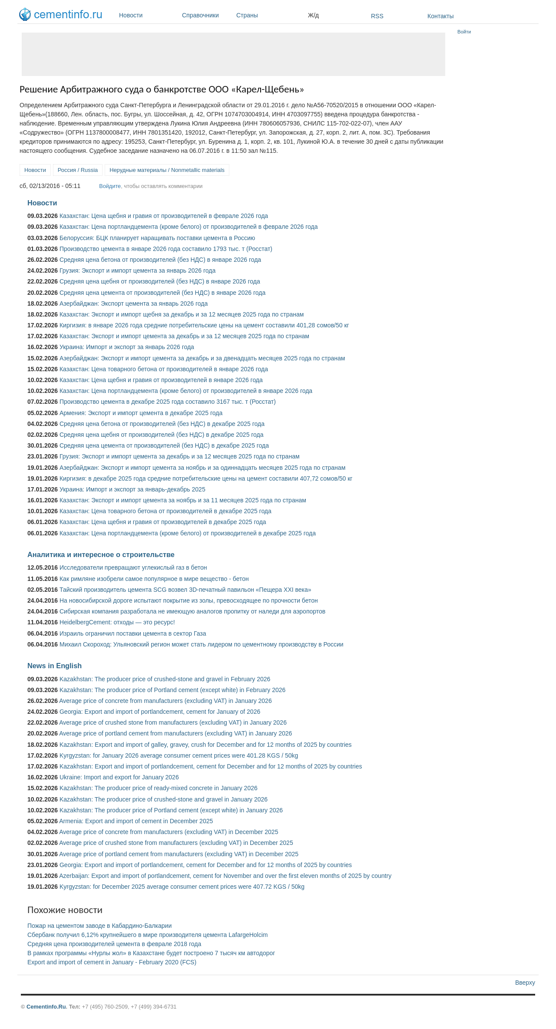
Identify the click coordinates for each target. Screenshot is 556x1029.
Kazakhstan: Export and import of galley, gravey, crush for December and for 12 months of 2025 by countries (206, 744)
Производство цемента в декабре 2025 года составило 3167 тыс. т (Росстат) (168, 401)
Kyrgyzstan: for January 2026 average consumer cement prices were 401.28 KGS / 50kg (179, 755)
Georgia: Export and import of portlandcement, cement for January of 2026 (160, 711)
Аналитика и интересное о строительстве (101, 554)
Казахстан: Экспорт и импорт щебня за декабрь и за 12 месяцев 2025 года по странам (182, 314)
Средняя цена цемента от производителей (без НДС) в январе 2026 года (162, 292)
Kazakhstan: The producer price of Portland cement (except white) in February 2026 (172, 689)
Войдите (110, 186)
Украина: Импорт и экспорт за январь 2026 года (127, 346)
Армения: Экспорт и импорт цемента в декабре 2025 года (141, 412)
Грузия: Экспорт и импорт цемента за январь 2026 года (137, 270)
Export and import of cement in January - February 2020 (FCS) (111, 962)
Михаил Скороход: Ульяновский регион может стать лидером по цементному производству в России (202, 644)
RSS (377, 16)
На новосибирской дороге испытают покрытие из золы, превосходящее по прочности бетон (189, 600)
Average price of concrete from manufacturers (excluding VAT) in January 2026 (165, 700)
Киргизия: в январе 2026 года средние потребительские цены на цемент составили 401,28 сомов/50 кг (204, 325)
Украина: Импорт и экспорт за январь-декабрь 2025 (132, 489)
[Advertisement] (233, 54)
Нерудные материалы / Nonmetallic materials (167, 170)
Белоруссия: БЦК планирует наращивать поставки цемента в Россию (157, 237)
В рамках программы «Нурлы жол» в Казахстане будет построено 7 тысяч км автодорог (151, 953)
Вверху (525, 982)
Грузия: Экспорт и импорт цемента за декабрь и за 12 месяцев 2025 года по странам (180, 456)
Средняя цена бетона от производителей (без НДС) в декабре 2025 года (162, 423)
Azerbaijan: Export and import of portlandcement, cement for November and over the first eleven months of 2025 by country (225, 875)
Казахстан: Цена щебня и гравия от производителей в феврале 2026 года (164, 215)
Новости (148, 15)
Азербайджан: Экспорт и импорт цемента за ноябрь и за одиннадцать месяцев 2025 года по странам (202, 467)
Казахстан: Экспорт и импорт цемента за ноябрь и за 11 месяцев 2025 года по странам (183, 500)
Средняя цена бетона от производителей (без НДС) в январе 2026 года (160, 259)
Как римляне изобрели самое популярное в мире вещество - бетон (154, 578)
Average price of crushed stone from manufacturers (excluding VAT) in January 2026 (173, 722)
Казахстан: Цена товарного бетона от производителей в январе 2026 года (164, 369)
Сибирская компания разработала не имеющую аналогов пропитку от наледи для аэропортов (192, 611)
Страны (270, 15)
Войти (464, 31)
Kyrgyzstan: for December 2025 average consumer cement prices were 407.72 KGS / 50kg (182, 886)
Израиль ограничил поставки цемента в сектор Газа (133, 633)
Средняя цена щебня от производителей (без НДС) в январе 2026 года (160, 281)
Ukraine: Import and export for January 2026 (119, 777)
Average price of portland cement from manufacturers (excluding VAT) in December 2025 (178, 854)
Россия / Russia (78, 170)
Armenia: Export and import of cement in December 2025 (136, 821)
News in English (54, 666)
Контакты (440, 16)
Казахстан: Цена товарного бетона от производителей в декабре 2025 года (165, 511)
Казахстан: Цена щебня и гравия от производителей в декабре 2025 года (163, 521)
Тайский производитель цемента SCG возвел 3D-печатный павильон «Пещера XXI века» (185, 589)
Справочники (207, 15)
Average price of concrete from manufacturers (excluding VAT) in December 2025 (168, 831)
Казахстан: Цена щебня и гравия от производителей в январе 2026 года (161, 379)
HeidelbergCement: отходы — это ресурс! (117, 622)
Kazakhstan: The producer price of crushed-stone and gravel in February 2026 (165, 679)
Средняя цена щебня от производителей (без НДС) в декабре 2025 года (162, 434)
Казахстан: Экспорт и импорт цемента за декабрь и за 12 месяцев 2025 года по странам (184, 336)
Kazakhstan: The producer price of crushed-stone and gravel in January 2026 (164, 799)
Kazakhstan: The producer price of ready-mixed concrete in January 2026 (159, 788)
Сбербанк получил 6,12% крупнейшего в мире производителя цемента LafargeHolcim (147, 934)
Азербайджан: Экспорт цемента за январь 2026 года (134, 303)
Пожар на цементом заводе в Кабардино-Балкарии (99, 925)
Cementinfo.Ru (46, 1006)
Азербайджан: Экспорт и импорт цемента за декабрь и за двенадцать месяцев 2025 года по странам (202, 358)
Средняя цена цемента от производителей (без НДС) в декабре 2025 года (164, 445)
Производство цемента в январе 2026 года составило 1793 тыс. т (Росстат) (166, 248)
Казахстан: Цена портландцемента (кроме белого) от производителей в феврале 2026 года (189, 226)
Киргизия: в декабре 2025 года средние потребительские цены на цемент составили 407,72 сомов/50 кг (206, 478)
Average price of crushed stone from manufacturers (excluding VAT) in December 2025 (176, 842)
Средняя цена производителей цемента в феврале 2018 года (114, 943)
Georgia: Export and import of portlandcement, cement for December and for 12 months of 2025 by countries (206, 864)
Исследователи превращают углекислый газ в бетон (133, 567)
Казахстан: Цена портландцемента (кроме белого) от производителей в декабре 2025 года (188, 533)
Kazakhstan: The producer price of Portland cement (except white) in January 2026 (171, 810)
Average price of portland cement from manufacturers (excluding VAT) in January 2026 (175, 733)
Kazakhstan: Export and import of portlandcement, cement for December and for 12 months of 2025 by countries (211, 766)
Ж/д (313, 15)
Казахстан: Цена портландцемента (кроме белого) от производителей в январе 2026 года (186, 390)
